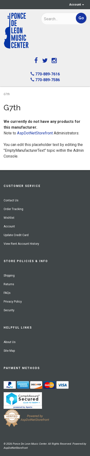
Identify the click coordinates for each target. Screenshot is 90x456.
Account (76, 4)
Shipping (9, 275)
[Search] (57, 18)
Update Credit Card (16, 235)
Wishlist (9, 217)
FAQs (7, 293)
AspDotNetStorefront (35, 133)
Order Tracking (13, 209)
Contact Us (11, 200)
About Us (10, 342)
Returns (9, 284)
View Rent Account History (21, 243)
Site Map (9, 350)
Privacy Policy (13, 301)
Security (9, 310)
